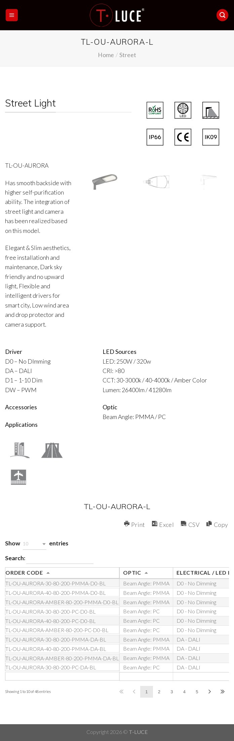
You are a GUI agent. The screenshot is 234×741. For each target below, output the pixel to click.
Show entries (36, 544)
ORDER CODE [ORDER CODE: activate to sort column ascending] (24, 572)
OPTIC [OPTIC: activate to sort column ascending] (132, 572)
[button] (34, 544)
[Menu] (12, 15)
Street (127, 54)
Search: (49, 559)
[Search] (223, 15)
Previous (134, 692)
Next (209, 692)
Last (222, 692)
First (121, 692)
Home (106, 54)
